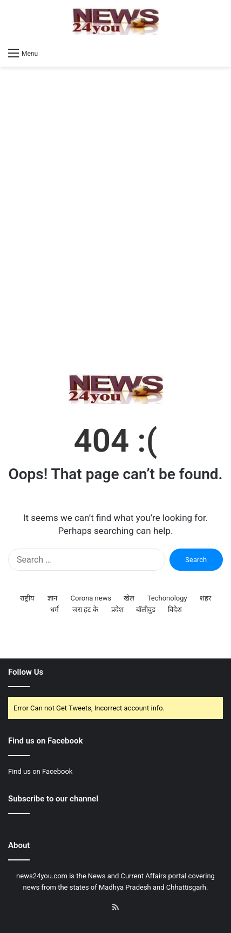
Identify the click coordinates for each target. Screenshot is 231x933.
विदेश (175, 609)
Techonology (167, 598)
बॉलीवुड (145, 609)
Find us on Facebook (40, 771)
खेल (129, 598)
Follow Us (25, 672)
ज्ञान (52, 598)
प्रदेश (117, 609)
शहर (205, 598)
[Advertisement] (115, 220)
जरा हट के (85, 609)
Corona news (91, 598)
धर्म (54, 609)
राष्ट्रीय (27, 598)
